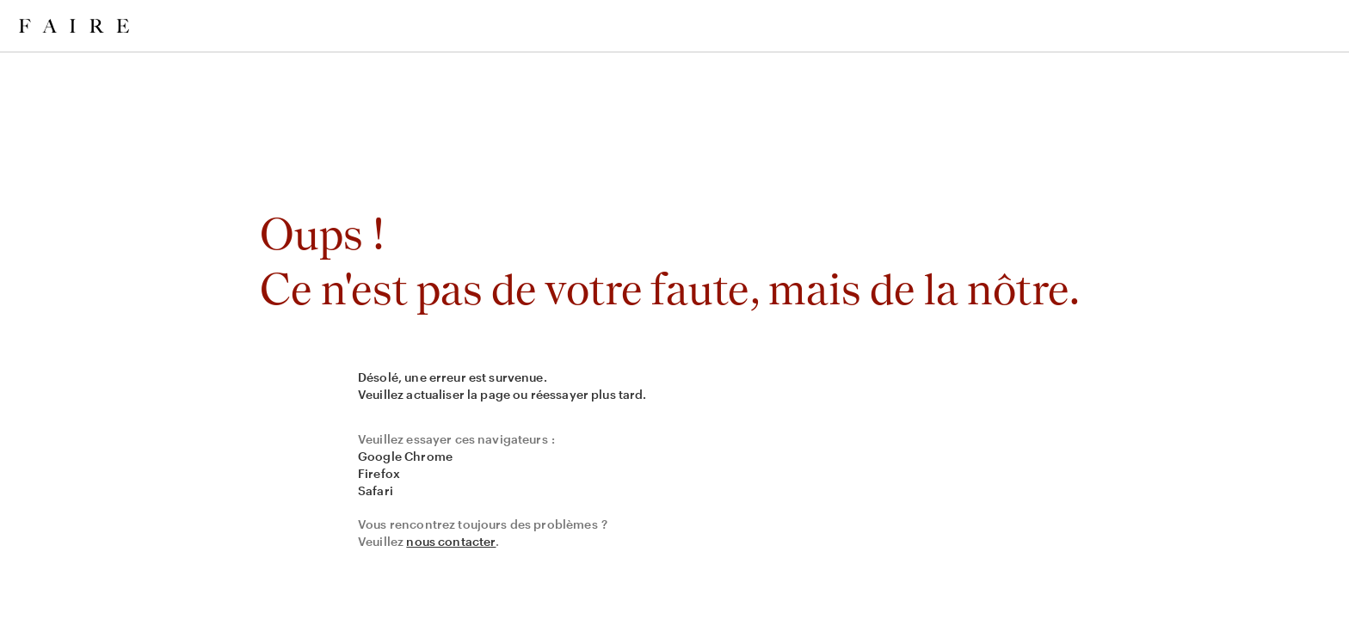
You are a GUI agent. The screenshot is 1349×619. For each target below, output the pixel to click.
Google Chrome (405, 456)
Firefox (379, 473)
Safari (375, 490)
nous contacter (451, 541)
